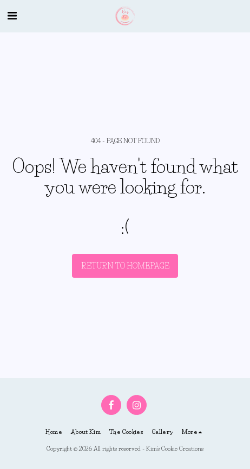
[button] (12, 15)
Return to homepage (125, 266)
